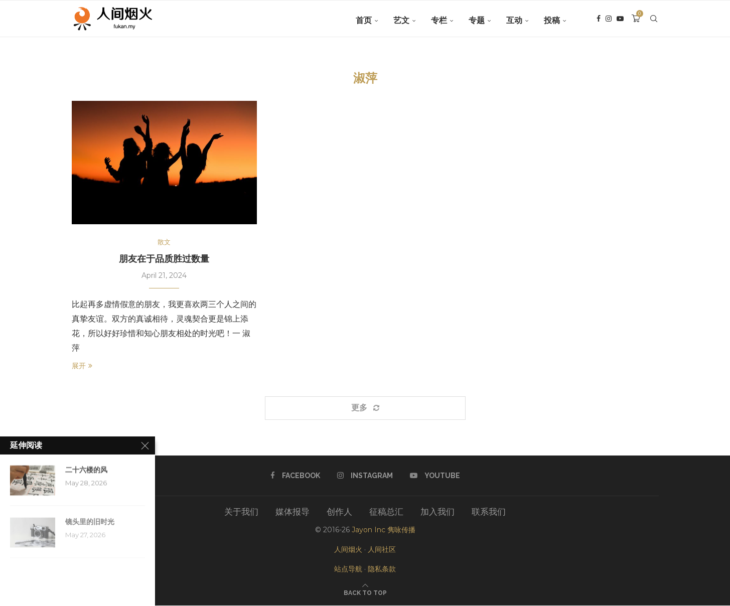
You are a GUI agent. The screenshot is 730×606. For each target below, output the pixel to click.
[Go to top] (365, 592)
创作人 (339, 512)
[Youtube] (620, 21)
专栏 (439, 20)
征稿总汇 (386, 512)
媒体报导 (292, 512)
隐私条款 (382, 569)
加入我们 (437, 512)
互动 (514, 20)
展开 (82, 366)
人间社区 (382, 549)
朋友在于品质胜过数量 (164, 259)
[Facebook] (599, 21)
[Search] (654, 21)
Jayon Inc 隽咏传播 (383, 530)
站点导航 (348, 569)
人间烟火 (348, 549)
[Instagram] (609, 21)
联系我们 (489, 512)
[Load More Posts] (365, 408)
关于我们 (241, 512)
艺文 (401, 20)
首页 (364, 20)
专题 (477, 20)
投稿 (552, 20)
